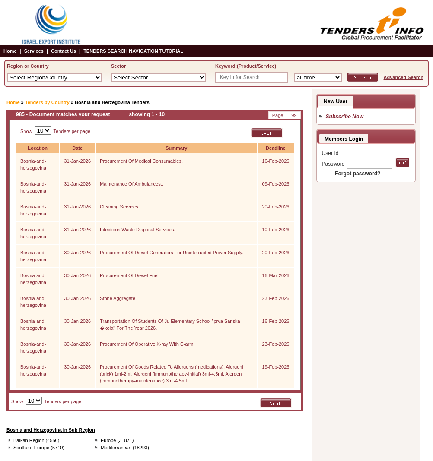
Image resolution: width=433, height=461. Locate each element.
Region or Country (28, 66)
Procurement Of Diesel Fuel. (130, 275)
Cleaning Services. (120, 206)
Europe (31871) (117, 440)
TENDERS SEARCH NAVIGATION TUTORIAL (133, 51)
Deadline (276, 148)
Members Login (344, 139)
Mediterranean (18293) (125, 447)
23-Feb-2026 (275, 298)
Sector (118, 66)
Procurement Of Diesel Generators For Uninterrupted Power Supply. (171, 252)
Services (34, 51)
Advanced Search (403, 77)
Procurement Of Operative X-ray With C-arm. (147, 344)
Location (38, 148)
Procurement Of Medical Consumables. (141, 161)
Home (10, 51)
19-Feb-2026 (275, 366)
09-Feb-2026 (275, 183)
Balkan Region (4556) (36, 440)
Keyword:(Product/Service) (245, 66)
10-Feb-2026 (275, 229)
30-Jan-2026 (77, 252)
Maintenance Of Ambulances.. (131, 183)
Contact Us (63, 51)
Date (77, 148)
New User (335, 101)
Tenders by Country (47, 102)
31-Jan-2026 (77, 161)
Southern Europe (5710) (38, 447)
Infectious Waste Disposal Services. (137, 229)
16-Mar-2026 (275, 275)
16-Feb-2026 (275, 161)
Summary (176, 148)
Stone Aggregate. (118, 298)
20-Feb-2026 (275, 206)
